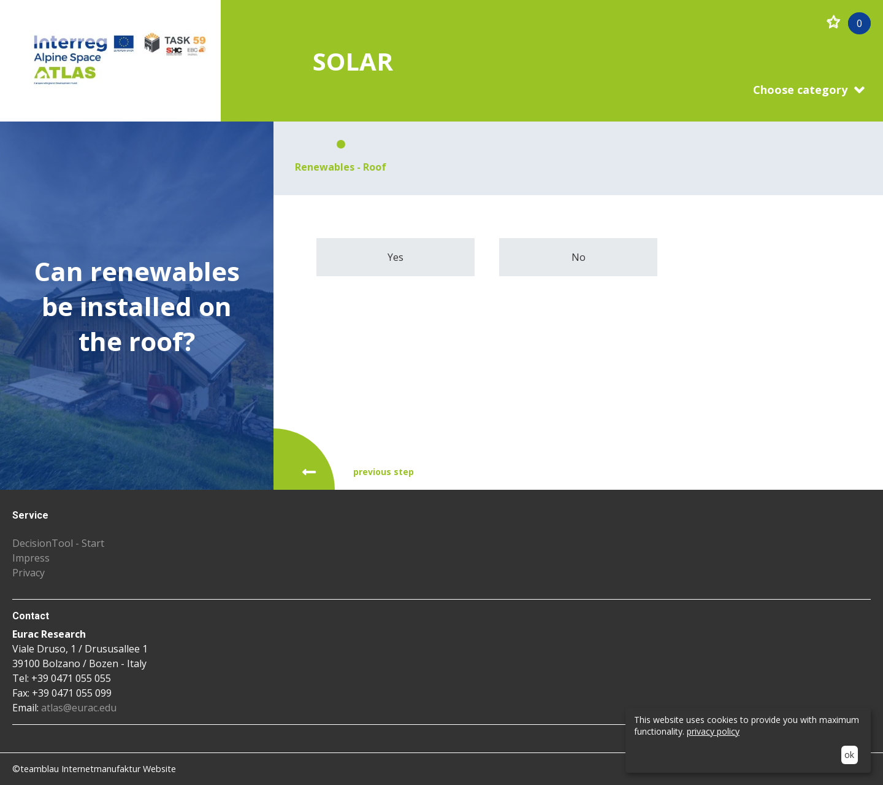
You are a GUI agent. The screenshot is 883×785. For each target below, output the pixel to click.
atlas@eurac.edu (79, 707)
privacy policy (713, 731)
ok (849, 754)
